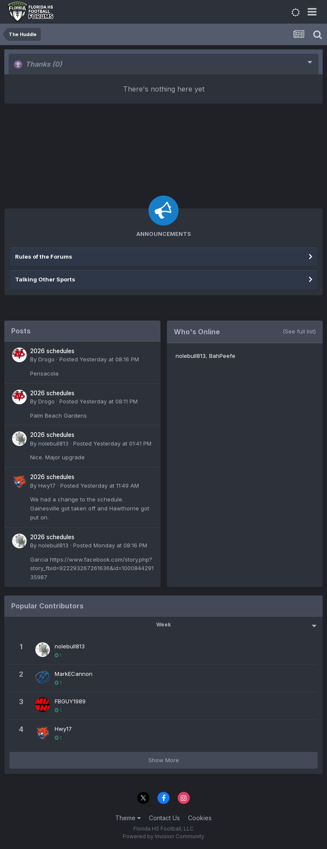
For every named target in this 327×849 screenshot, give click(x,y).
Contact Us (164, 818)
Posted (99, 359)
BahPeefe (222, 355)
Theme (128, 818)
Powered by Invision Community (163, 836)
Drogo (46, 359)
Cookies (200, 818)
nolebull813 (53, 443)
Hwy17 (47, 485)
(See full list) (299, 331)
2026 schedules (52, 351)
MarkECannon (74, 673)
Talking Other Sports (45, 279)
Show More (163, 760)
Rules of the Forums (43, 256)
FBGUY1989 (70, 701)
